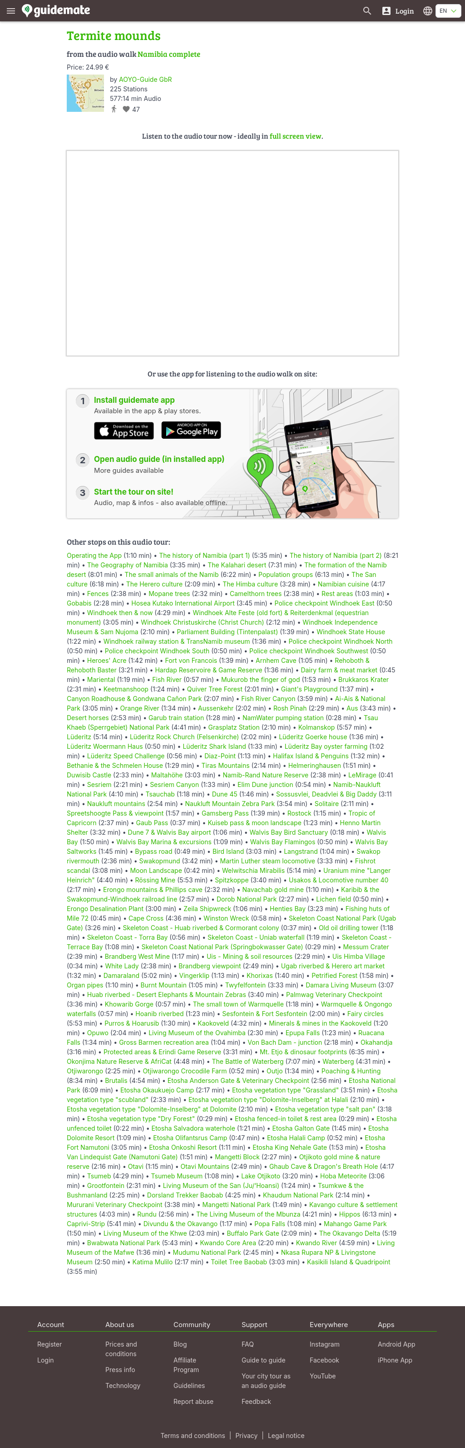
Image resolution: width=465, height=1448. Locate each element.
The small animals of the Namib (171, 574)
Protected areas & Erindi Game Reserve (162, 1052)
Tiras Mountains (226, 765)
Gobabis (79, 603)
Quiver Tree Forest (214, 689)
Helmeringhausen (314, 765)
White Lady (122, 966)
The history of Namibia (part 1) (204, 555)
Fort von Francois (191, 660)
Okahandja (377, 1042)
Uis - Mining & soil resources (249, 956)
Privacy (246, 1435)
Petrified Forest (334, 975)
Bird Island (228, 851)
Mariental (101, 679)
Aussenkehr (215, 708)
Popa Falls (269, 1224)
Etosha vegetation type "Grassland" (285, 1090)
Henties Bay (288, 908)
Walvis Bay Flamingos (282, 842)
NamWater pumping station (283, 717)
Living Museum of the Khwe (145, 1233)
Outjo (275, 1071)
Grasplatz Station (234, 727)
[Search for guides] (367, 10)
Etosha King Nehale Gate (289, 1147)
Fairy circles (365, 1013)
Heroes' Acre (107, 660)
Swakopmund (159, 861)
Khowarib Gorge (129, 1004)
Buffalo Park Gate (253, 1233)
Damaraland (121, 975)
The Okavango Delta (350, 1233)
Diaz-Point (220, 756)
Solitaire (327, 803)
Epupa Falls (303, 1033)
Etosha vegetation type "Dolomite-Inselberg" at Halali (268, 1099)
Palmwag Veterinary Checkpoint (334, 994)
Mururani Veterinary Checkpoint (115, 1204)
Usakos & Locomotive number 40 (338, 880)
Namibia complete (169, 54)
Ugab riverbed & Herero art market (333, 966)
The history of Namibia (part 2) (336, 555)
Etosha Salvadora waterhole (193, 1128)
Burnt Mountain (164, 985)
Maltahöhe (167, 775)
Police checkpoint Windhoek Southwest (308, 651)
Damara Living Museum (341, 985)
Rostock (299, 813)
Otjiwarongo (85, 1071)
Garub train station (176, 717)
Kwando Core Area (228, 1243)
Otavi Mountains (205, 1166)
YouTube (323, 1376)
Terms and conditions (192, 1435)
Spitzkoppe (231, 880)
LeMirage (362, 775)
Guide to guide (264, 1360)
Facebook (324, 1360)
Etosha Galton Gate (301, 1128)
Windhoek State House (351, 632)
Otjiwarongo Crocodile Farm (185, 1071)
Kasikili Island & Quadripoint (348, 1262)
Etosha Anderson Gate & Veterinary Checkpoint (238, 1080)
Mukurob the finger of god (260, 679)
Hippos (350, 1214)
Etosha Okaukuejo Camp (157, 1090)
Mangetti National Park (236, 1204)
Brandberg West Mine (137, 956)
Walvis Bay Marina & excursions (164, 842)
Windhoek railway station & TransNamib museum (177, 641)
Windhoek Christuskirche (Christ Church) (202, 622)
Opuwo (98, 1033)
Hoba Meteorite (343, 1176)
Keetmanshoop (126, 689)
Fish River (167, 679)
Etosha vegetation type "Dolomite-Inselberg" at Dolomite (152, 1109)
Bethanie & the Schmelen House (115, 765)
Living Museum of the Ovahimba (197, 1033)
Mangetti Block (237, 1157)
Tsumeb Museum (177, 1176)
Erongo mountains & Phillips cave (153, 889)
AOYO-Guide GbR (145, 79)
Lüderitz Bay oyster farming (326, 746)
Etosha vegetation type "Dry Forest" (141, 1118)
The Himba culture (250, 584)
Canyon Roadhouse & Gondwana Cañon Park (134, 698)
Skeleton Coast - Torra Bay (127, 937)
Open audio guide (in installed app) (159, 459)
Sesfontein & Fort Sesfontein (264, 1013)
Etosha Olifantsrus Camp (190, 1138)
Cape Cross (146, 918)
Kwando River (316, 1243)
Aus (352, 708)
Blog (180, 1344)
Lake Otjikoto (260, 1176)
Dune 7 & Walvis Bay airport (169, 832)
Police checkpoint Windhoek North (340, 641)
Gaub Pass (152, 823)
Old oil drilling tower (348, 928)
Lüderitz (79, 737)
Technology (122, 1385)
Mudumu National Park (207, 1252)
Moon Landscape (156, 870)
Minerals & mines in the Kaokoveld (320, 1023)
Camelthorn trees (256, 593)
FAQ (248, 1344)
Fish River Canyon (268, 698)
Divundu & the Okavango (180, 1224)
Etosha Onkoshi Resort (183, 1147)
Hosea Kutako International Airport (182, 603)
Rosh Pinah (290, 708)
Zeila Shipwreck (207, 908)
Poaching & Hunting (351, 1071)
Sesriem (99, 784)
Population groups (285, 574)
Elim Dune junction (265, 784)
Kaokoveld (213, 1023)
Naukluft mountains (116, 803)
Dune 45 (224, 794)
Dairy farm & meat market (339, 670)
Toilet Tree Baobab (239, 1262)
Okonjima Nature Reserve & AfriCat (119, 1061)
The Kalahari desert (237, 565)
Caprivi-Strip (86, 1224)
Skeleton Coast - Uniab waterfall (256, 937)
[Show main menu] (11, 10)
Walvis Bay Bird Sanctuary (289, 832)
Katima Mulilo (153, 1262)
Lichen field (333, 899)
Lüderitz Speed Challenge (126, 756)
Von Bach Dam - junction (284, 1042)
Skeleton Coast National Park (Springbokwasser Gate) (222, 947)
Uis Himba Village (358, 956)
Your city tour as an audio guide (266, 1380)
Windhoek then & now (120, 612)
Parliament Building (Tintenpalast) (227, 632)
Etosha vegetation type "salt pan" (325, 1109)
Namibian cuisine (343, 584)
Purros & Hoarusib (131, 1023)
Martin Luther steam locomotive (267, 861)
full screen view (296, 135)
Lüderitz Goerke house (313, 737)
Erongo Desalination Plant (105, 908)
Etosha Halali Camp (296, 1138)
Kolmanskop (316, 727)
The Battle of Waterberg (248, 1061)
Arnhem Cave (276, 660)
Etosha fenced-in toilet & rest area (285, 1118)
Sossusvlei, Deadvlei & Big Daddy (326, 794)
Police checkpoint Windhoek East (325, 603)
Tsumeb (99, 1176)
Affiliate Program (186, 1364)
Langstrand (301, 851)
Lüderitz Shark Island (214, 746)
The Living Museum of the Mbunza (248, 1214)
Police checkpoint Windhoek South (157, 651)
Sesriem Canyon (174, 784)
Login (45, 1360)
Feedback (256, 1401)
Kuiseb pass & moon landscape (254, 823)
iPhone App (395, 1360)
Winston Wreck (226, 918)
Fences (98, 593)
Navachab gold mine (272, 889)
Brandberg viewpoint (209, 966)
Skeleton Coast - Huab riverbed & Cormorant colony (201, 928)
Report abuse (193, 1401)
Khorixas (260, 975)
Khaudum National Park (298, 1195)
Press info (120, 1369)
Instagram (325, 1344)
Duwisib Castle (89, 775)
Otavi (135, 1166)
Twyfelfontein (245, 985)
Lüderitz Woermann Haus (105, 746)
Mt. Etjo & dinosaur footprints (303, 1052)
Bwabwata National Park (123, 1243)
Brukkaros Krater (363, 679)
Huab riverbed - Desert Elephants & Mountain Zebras (166, 994)
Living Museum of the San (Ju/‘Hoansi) (221, 1185)
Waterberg (338, 1061)
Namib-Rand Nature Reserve (265, 775)
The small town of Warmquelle (238, 1004)
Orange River (139, 708)
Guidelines (189, 1385)
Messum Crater (366, 947)
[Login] (397, 10)
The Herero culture (154, 584)
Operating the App (94, 555)
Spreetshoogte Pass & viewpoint (115, 813)
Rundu (146, 1214)
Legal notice (286, 1435)
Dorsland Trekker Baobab (185, 1195)
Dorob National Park (247, 899)
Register (49, 1344)
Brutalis (116, 1080)
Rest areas (337, 593)
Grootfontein (105, 1185)
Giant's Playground (309, 689)
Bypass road (153, 851)
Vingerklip (194, 975)
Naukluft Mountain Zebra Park (230, 803)
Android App (397, 1344)
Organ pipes (85, 985)
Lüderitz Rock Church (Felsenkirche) (184, 737)
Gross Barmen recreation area (164, 1042)
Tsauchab (160, 794)
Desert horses (88, 717)
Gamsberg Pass (225, 813)
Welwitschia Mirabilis (253, 870)
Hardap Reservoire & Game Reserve (208, 670)
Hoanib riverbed (159, 1013)
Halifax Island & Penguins (311, 756)
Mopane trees (169, 593)
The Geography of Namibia (127, 565)
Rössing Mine (155, 880)
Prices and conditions (121, 1349)
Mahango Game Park (355, 1224)
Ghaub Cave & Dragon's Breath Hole (323, 1166)
